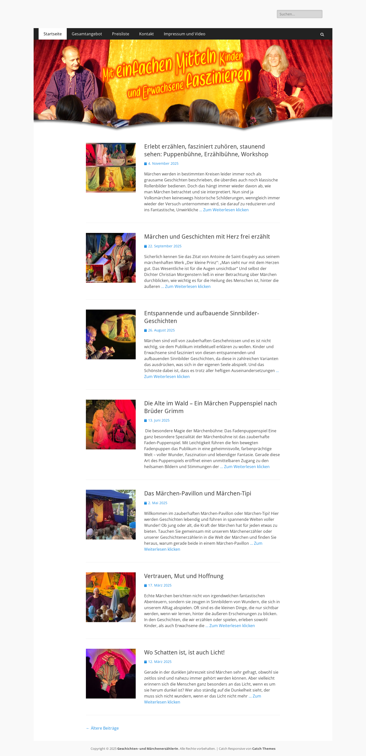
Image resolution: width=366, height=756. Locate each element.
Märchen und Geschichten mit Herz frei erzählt (207, 236)
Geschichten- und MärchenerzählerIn (147, 748)
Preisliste (120, 34)
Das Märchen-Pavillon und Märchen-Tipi (197, 493)
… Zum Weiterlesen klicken (224, 210)
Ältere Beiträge (102, 728)
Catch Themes (263, 748)
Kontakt (146, 34)
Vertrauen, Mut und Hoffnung (183, 576)
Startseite (53, 34)
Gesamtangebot (87, 34)
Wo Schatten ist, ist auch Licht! (184, 652)
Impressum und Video (184, 34)
